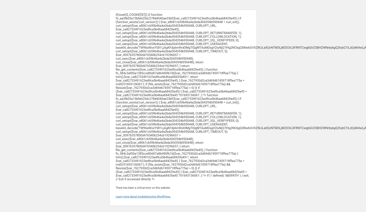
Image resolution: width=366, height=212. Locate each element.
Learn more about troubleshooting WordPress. (143, 196)
